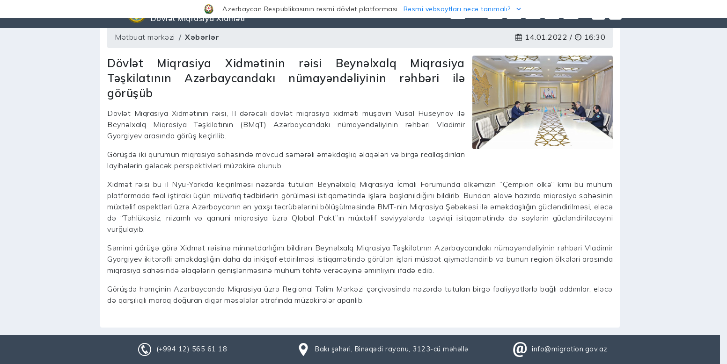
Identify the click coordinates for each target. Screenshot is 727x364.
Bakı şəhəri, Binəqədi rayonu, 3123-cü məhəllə (392, 349)
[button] (363, 9)
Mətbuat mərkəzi (145, 37)
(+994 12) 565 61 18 (192, 349)
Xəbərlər (202, 37)
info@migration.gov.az (570, 349)
